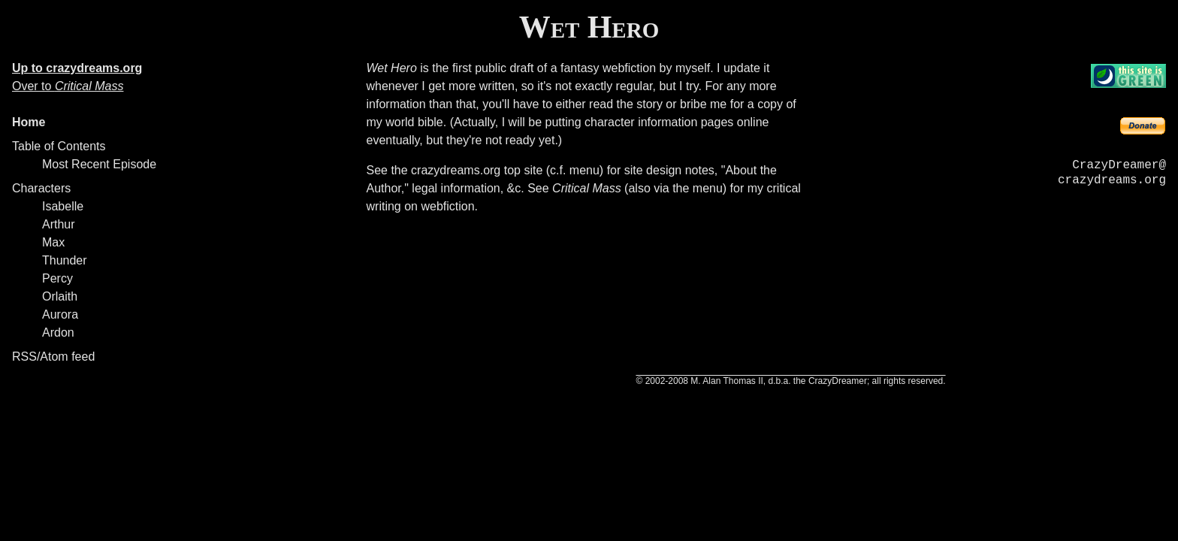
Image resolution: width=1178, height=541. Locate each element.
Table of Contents (59, 146)
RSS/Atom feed (53, 356)
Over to (67, 86)
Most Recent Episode (99, 164)
